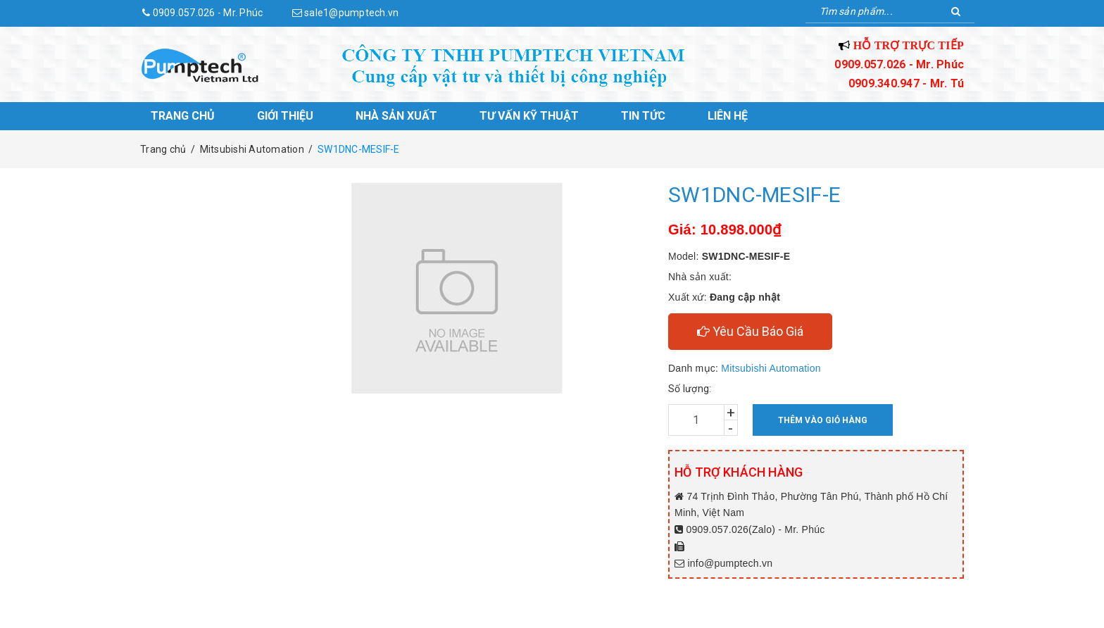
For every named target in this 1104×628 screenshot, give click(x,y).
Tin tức (643, 116)
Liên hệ (728, 116)
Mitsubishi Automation (770, 368)
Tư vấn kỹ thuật (529, 116)
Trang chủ (183, 116)
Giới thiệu (285, 116)
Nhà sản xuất (396, 116)
